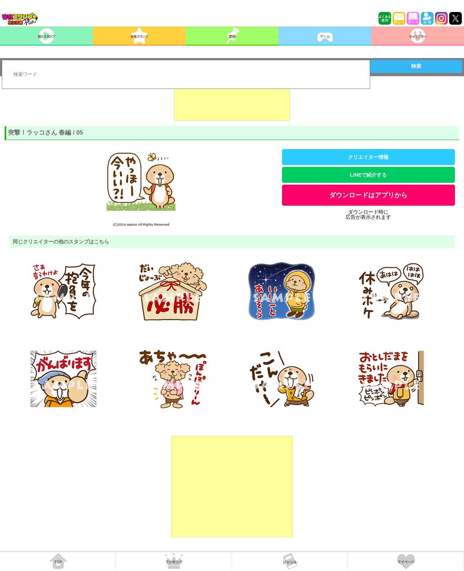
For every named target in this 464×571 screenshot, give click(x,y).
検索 (416, 66)
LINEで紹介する (368, 175)
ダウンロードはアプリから (368, 195)
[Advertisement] (232, 103)
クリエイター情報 (368, 157)
